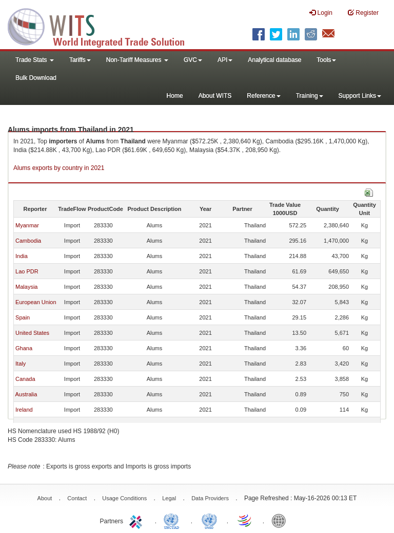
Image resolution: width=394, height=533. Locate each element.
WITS (102, 25)
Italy (20, 363)
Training (309, 95)
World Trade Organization (245, 520)
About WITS (215, 95)
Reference (263, 95)
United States (32, 333)
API (225, 59)
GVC (193, 59)
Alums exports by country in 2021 (58, 168)
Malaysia (26, 287)
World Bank (281, 520)
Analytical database (274, 59)
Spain (22, 317)
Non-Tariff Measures (137, 59)
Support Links (360, 95)
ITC (137, 520)
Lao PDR (26, 271)
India (21, 256)
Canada (25, 379)
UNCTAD (173, 520)
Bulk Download (35, 77)
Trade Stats (34, 59)
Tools (326, 59)
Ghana (23, 348)
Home (175, 95)
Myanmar (27, 225)
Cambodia (28, 241)
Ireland (24, 410)
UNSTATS (209, 520)
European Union (35, 302)
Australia (26, 394)
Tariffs (80, 59)
